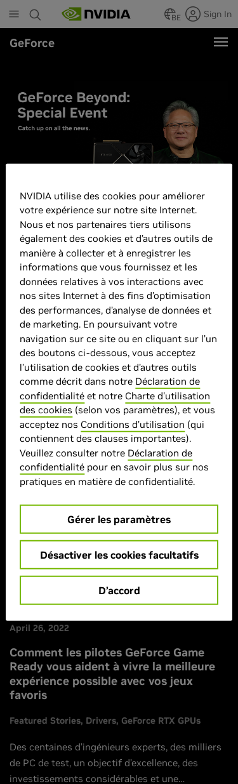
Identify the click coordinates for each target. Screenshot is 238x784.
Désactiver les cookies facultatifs (119, 554)
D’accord (119, 590)
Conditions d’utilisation (133, 424)
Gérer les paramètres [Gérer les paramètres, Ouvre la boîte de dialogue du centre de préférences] (119, 519)
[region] (119, 392)
